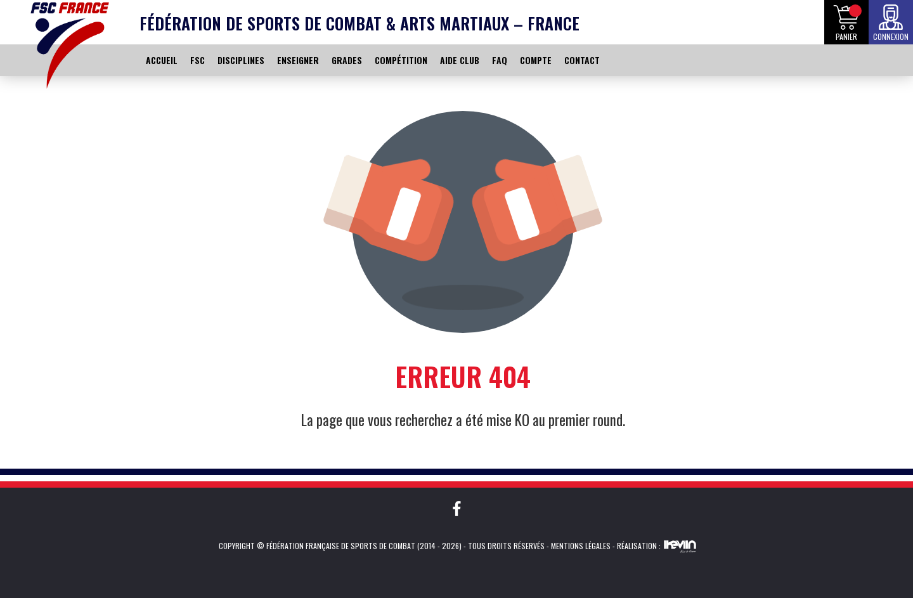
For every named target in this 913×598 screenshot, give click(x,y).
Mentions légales (581, 545)
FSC (197, 60)
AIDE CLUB (459, 60)
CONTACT (582, 60)
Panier (846, 36)
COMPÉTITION (401, 60)
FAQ (499, 60)
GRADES (347, 60)
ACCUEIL (162, 60)
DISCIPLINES (240, 60)
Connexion (891, 36)
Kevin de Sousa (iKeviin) (680, 546)
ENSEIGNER (298, 60)
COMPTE (536, 60)
